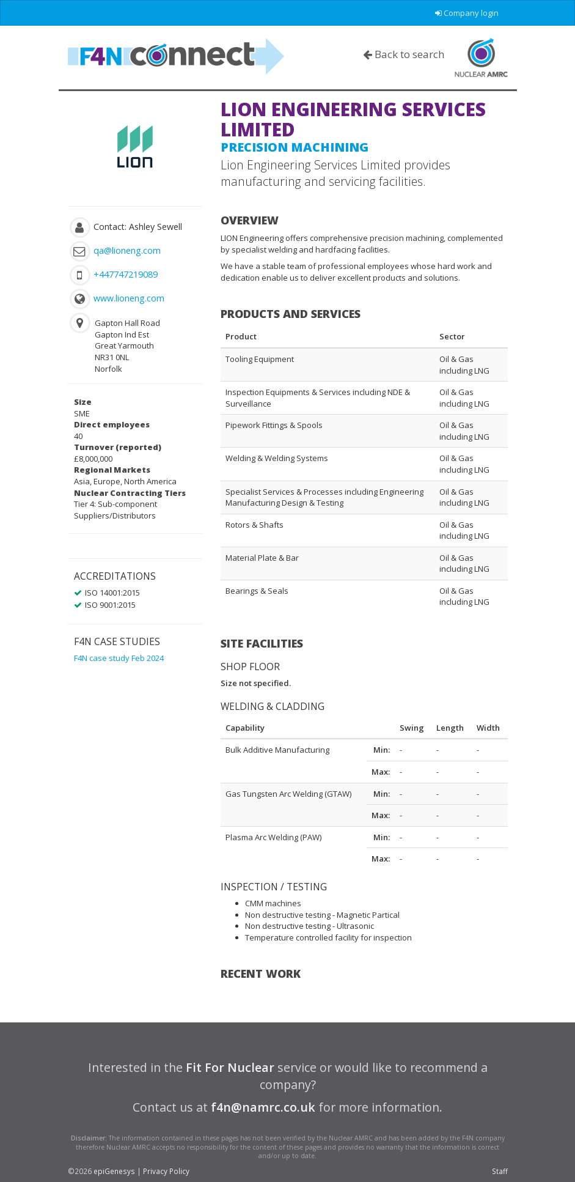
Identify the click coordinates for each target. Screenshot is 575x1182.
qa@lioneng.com (127, 250)
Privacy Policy (166, 1171)
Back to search (403, 54)
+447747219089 (125, 274)
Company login (467, 12)
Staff (500, 1171)
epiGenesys (114, 1171)
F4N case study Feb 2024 (119, 657)
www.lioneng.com (128, 298)
